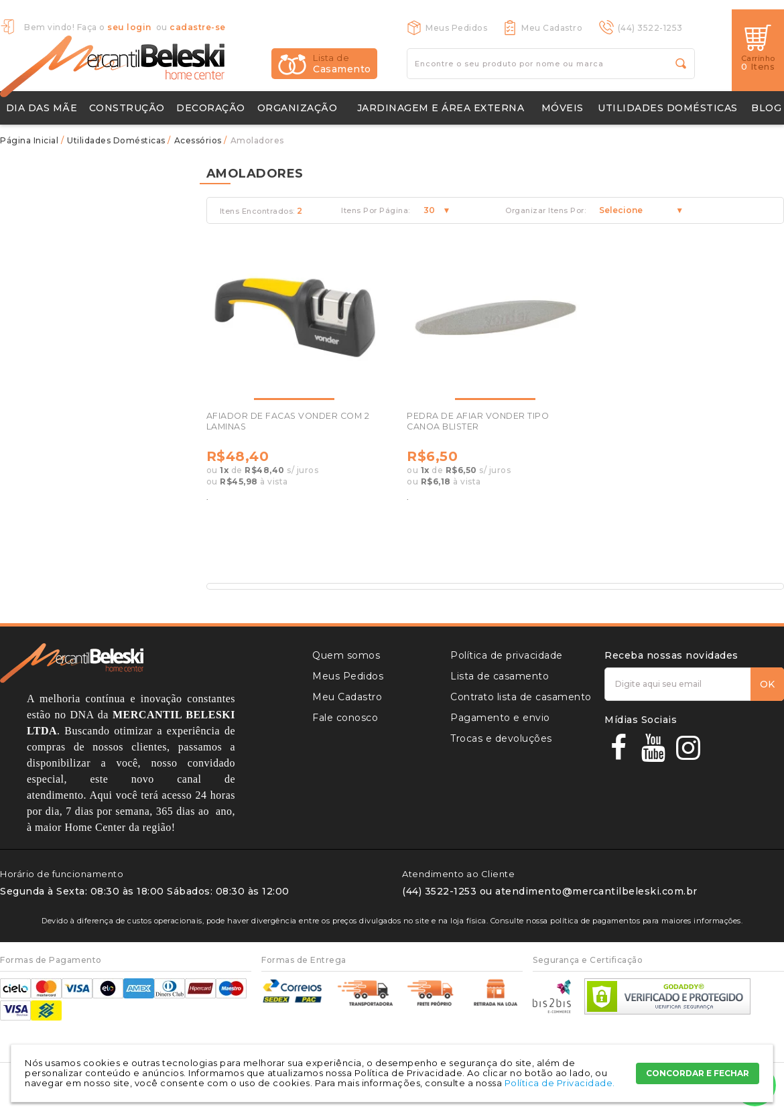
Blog (766, 108)
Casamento (342, 63)
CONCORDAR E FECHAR (697, 1073)
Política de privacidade (506, 655)
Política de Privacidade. (560, 1082)
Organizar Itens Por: (545, 210)
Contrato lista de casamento (521, 697)
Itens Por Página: (375, 210)
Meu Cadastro (551, 28)
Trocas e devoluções (501, 738)
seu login (129, 27)
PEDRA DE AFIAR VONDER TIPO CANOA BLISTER (478, 421)
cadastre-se (198, 27)
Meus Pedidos (456, 28)
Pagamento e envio (500, 718)
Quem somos (346, 655)
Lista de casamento (499, 676)
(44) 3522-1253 (650, 28)
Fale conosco (345, 718)
